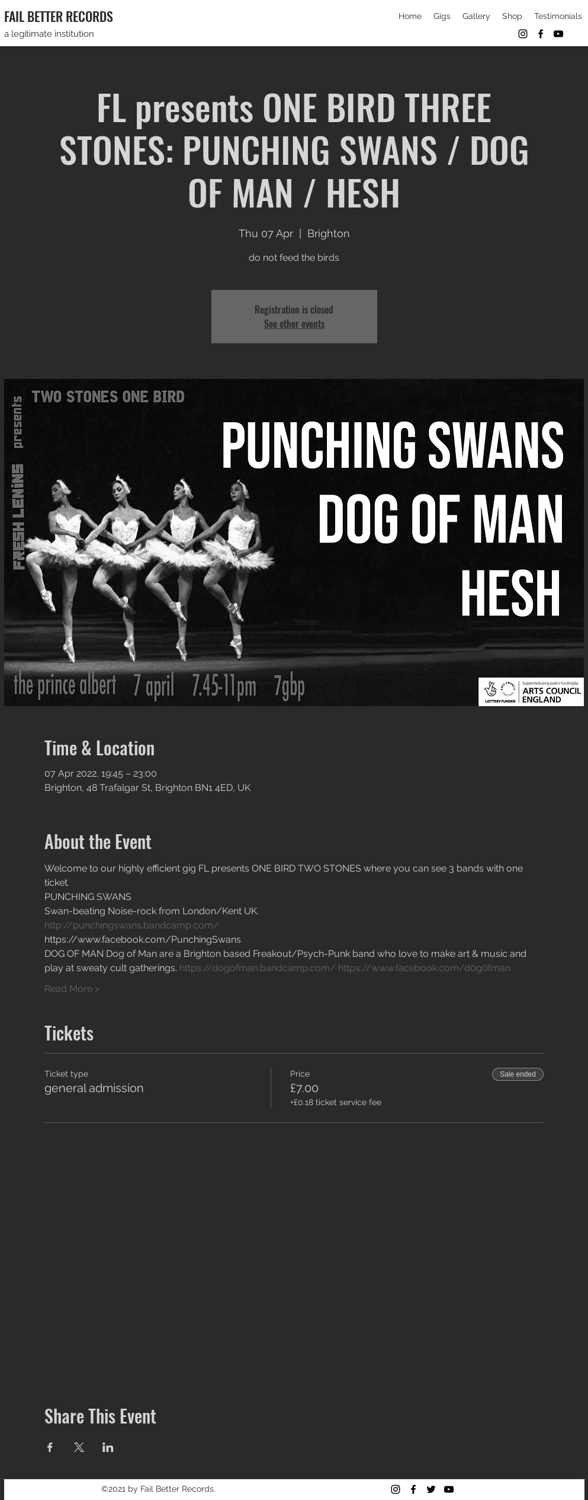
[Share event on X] (79, 1447)
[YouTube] (558, 34)
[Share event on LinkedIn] (108, 1447)
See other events (294, 324)
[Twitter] (431, 1489)
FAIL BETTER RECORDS (58, 16)
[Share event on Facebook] (50, 1447)
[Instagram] (523, 34)
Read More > (71, 988)
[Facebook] (541, 34)
